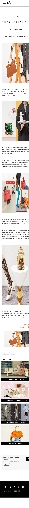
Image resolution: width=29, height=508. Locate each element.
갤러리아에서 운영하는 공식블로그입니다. (11, 461)
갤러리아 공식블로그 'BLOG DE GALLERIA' (11, 458)
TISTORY (14, 483)
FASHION (16, 16)
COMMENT (5, 451)
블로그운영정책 (18, 490)
